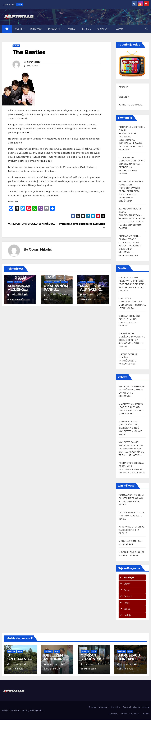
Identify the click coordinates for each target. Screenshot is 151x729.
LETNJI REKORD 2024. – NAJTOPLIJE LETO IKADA (132, 515)
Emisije (86, 29)
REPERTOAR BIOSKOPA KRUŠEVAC (31, 223)
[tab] (132, 577)
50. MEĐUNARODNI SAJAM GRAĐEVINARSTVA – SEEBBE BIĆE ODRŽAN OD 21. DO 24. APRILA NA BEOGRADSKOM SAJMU (132, 218)
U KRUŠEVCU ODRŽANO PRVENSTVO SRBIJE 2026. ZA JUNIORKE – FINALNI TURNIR (132, 340)
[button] (146, 28)
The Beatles (29, 52)
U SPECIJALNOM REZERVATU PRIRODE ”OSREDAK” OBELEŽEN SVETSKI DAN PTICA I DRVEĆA (132, 284)
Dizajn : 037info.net (11, 710)
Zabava (16, 46)
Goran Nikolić (33, 62)
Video (72, 29)
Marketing (115, 707)
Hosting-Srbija (37, 710)
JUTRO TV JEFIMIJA (130, 104)
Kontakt (145, 714)
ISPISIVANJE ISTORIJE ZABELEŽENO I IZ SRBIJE (131, 530)
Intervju (36, 29)
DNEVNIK (124, 96)
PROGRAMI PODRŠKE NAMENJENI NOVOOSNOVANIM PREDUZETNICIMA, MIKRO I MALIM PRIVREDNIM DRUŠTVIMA (131, 191)
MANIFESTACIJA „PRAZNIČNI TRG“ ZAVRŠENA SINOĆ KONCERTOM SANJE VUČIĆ (130, 428)
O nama (102, 29)
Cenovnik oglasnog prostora (136, 707)
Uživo (119, 29)
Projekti (54, 29)
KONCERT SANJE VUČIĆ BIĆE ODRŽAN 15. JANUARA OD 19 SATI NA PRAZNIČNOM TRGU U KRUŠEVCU (132, 448)
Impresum (103, 707)
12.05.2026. (16, 664)
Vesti (19, 29)
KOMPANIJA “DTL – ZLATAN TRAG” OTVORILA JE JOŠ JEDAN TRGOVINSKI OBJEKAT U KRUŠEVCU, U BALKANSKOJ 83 (130, 246)
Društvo (48, 282)
